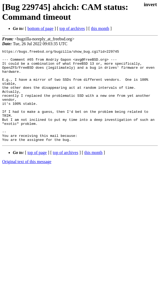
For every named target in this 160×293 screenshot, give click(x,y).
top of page (37, 171)
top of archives (72, 28)
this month (100, 28)
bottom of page (41, 28)
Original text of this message (26, 180)
